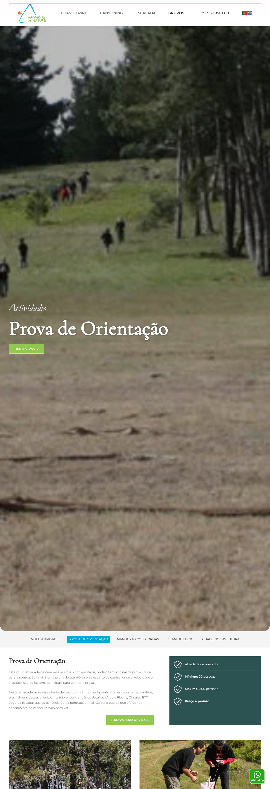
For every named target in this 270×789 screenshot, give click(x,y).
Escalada (146, 13)
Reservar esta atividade (129, 720)
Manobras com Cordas (138, 639)
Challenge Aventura (220, 639)
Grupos (176, 13)
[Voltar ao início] (32, 13)
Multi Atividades (46, 639)
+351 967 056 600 (214, 13)
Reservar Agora (26, 348)
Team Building (180, 639)
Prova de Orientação (88, 639)
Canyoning (111, 13)
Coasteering (74, 13)
